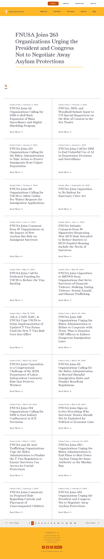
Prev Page (12, 523)
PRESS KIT (58, 547)
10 (58, 523)
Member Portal (79, 3)
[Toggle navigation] (6, 86)
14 (75, 523)
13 (71, 523)
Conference (66, 3)
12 (67, 523)
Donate (53, 3)
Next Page (92, 523)
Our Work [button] (57, 12)
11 (62, 523)
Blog (94, 12)
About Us (43, 12)
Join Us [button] (83, 12)
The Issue (70, 12)
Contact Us (93, 3)
